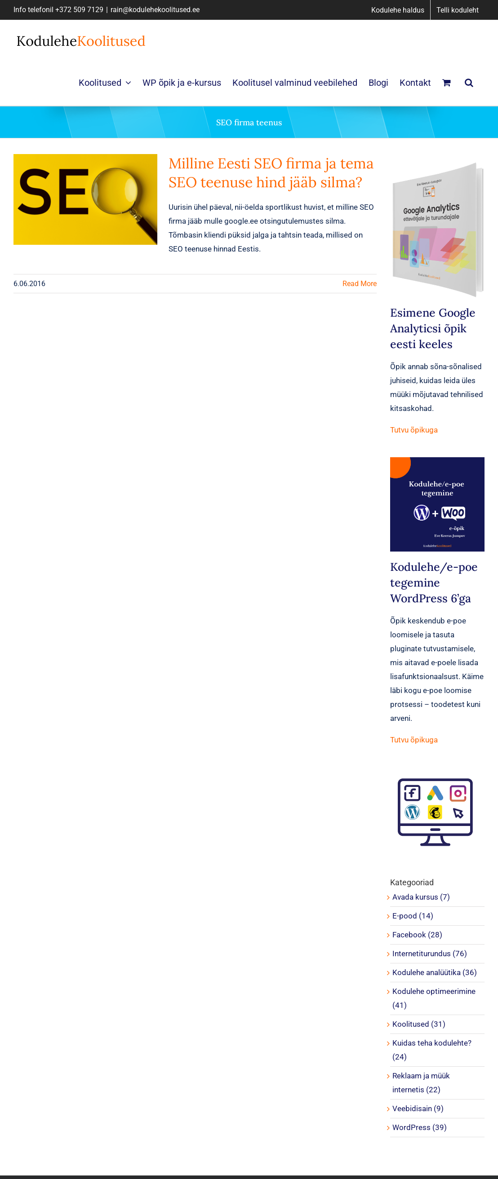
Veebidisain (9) (418, 1108)
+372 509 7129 (79, 9)
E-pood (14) (412, 915)
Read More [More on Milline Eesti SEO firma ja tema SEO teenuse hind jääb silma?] (359, 283)
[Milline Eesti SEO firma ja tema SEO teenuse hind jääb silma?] (85, 199)
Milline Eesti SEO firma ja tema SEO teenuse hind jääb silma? (271, 172)
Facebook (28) (417, 934)
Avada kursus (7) (421, 896)
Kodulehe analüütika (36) (434, 972)
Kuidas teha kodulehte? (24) (431, 1049)
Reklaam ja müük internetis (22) (421, 1082)
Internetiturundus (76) (429, 953)
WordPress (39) (419, 1127)
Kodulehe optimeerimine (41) (434, 998)
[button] (469, 82)
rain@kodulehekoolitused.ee (155, 9)
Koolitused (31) (418, 1024)
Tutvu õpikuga (414, 429)
